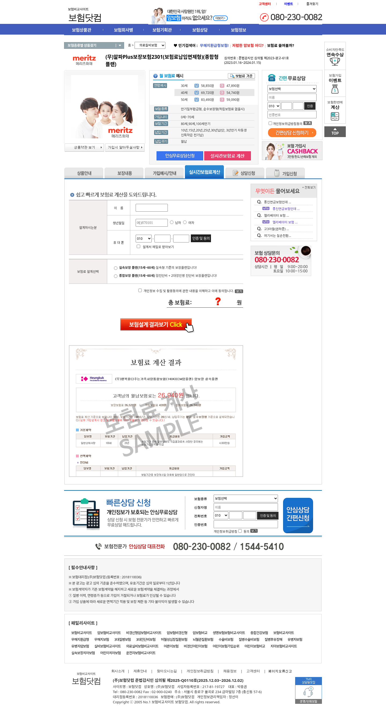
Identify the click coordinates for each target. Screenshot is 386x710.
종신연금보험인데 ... (277, 202)
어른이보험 (171, 646)
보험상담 (200, 30)
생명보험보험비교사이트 (229, 632)
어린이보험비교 (254, 646)
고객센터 (253, 671)
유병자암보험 (80, 646)
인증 (310, 106)
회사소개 (116, 671)
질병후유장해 (273, 639)
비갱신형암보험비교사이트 (143, 632)
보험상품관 (81, 30)
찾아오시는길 (167, 671)
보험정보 (238, 30)
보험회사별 (123, 30)
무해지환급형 (80, 639)
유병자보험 (295, 639)
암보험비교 (200, 632)
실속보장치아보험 (83, 652)
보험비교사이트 (81, 632)
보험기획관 (162, 30)
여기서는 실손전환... (277, 235)
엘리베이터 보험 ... (276, 215)
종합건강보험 (259, 632)
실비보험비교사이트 (107, 646)
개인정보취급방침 (200, 671)
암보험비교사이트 (109, 632)
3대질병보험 (122, 639)
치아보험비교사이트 (283, 646)
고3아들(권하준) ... (276, 229)
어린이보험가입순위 (226, 646)
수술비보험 (225, 639)
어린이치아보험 (110, 652)
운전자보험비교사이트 (140, 652)
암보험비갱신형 (177, 632)
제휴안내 (140, 671)
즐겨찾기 (312, 4)
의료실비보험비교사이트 (142, 646)
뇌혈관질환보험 (203, 639)
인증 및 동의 (201, 238)
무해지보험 (101, 639)
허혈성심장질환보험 (174, 639)
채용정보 (230, 671)
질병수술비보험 (249, 639)
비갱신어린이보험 (195, 646)
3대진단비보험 (145, 639)
